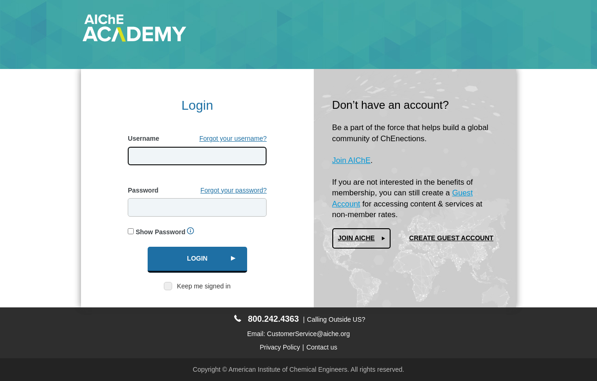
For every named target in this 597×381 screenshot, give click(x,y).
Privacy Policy (280, 347)
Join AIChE (351, 160)
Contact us (321, 347)
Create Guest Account (451, 238)
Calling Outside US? (336, 319)
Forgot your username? (233, 138)
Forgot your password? (233, 190)
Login (197, 258)
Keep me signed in (203, 286)
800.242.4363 (266, 319)
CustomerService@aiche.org (308, 333)
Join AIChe (356, 238)
